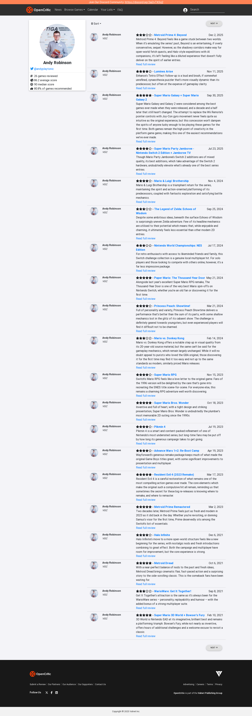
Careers (200, 684)
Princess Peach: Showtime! (172, 306)
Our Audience (69, 684)
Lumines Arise (163, 71)
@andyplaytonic (44, 69)
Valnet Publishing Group (210, 693)
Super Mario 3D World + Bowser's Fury (179, 615)
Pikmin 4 (159, 426)
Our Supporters (85, 684)
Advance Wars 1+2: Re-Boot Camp (176, 450)
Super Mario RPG (165, 374)
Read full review (145, 64)
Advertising (188, 684)
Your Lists (108, 10)
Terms (209, 684)
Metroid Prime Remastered (172, 507)
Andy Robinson (111, 34)
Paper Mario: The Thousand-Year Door (179, 278)
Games (74, 10)
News (58, 10)
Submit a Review (38, 684)
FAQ (121, 10)
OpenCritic (179, 693)
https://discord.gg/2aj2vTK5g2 (144, 2)
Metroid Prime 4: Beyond (170, 35)
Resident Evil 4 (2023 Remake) (174, 474)
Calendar (94, 10)
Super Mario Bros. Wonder (171, 403)
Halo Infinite (162, 535)
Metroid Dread (163, 563)
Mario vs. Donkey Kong (169, 338)
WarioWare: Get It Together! (172, 591)
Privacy (218, 684)
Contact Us (100, 684)
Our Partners (54, 684)
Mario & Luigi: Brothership (171, 181)
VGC (104, 38)
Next (214, 23)
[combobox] (207, 9)
